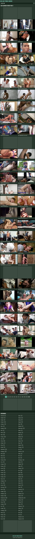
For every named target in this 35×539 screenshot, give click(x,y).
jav (2, 506)
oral (20, 439)
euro (3, 462)
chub (3, 445)
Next (29, 396)
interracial (3, 500)
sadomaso (21, 468)
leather (21, 418)
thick (20, 487)
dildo (3, 455)
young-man (21, 516)
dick (3, 453)
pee (20, 449)
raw (20, 458)
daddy (3, 447)
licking (21, 420)
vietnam (21, 500)
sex (20, 470)
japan (3, 502)
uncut (21, 491)
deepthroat (4, 451)
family (3, 470)
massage (21, 432)
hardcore (3, 495)
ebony (3, 458)
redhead (21, 464)
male (20, 424)
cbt (2, 439)
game (3, 479)
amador (3, 420)
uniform (21, 495)
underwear (21, 493)
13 (24, 396)
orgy (20, 443)
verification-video (22, 498)
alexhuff (3, 418)
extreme (3, 466)
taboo (20, 479)
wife (20, 510)
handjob (3, 491)
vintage (21, 502)
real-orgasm (21, 460)
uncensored (21, 489)
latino (20, 415)
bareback (3, 428)
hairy (3, 489)
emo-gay (3, 460)
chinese (3, 443)
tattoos (21, 483)
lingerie (21, 422)
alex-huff (3, 415)
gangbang (3, 481)
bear (3, 434)
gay (3, 483)
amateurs (3, 424)
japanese (3, 504)
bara (3, 426)
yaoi (20, 512)
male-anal (21, 426)
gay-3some (3, 487)
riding (20, 466)
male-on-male (22, 428)
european (3, 464)
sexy (20, 472)
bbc (2, 430)
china (3, 441)
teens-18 (21, 485)
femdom (3, 476)
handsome (3, 493)
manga (21, 430)
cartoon (3, 436)
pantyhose (21, 447)
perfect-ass (21, 451)
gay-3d (3, 485)
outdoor (21, 445)
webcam (21, 508)
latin (3, 519)
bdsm (3, 432)
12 (22, 396)
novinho (21, 436)
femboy (3, 474)
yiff (20, 514)
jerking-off (3, 510)
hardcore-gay (4, 498)
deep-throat (4, 449)
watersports (21, 506)
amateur (3, 422)
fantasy (3, 472)
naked (20, 434)
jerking (3, 508)
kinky (3, 512)
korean (3, 516)
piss (20, 455)
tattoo (21, 481)
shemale (21, 476)
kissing (3, 514)
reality (21, 462)
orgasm (21, 441)
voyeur (21, 504)
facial (3, 468)
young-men (21, 519)
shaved (21, 474)
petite (20, 453)
